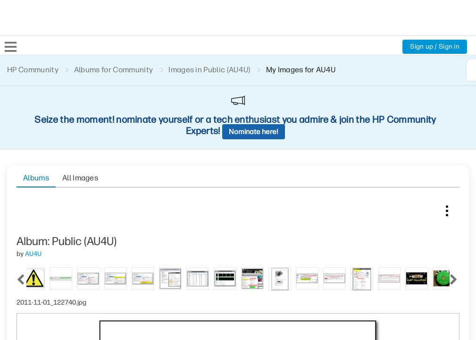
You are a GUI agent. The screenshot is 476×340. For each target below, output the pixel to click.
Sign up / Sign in (434, 46)
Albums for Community (113, 69)
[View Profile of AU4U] (33, 157)
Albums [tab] (36, 114)
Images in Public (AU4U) (209, 69)
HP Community (32, 69)
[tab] (40, 181)
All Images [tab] (80, 114)
